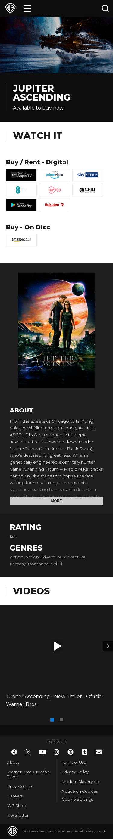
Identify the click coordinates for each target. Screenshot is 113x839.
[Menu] (27, 8)
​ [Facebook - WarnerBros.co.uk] (14, 752)
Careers (15, 796)
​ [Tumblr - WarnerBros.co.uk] (84, 752)
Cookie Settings (77, 799)
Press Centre (19, 786)
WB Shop (16, 805)
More (56, 501)
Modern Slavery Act (81, 781)
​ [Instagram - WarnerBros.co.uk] (56, 752)
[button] (57, 646)
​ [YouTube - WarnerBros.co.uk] (42, 752)
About (13, 762)
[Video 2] (108, 646)
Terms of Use (74, 762)
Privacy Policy (75, 771)
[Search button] (105, 8)
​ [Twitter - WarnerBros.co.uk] (28, 752)
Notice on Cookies (80, 791)
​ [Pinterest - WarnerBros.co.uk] (70, 752)
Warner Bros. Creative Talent (28, 774)
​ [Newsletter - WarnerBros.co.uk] (98, 752)
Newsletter (18, 815)
